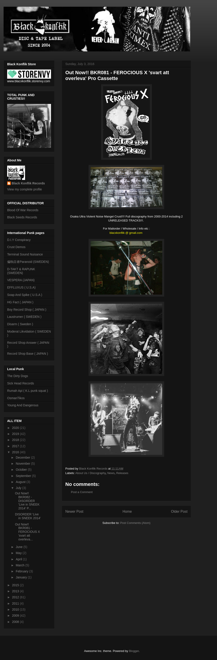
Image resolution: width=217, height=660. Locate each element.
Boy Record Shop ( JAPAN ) (26, 309)
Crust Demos (16, 247)
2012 (16, 597)
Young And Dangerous (22, 405)
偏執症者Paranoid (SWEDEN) (28, 262)
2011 (16, 603)
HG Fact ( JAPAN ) (20, 302)
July (19, 488)
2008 (16, 622)
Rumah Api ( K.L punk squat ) (27, 390)
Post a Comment (82, 492)
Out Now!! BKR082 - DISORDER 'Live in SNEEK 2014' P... (27, 500)
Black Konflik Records (28, 183)
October (22, 469)
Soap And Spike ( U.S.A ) (24, 295)
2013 (16, 591)
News (111, 473)
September (24, 476)
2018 (16, 440)
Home (127, 511)
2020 (16, 428)
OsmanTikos (16, 398)
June (19, 547)
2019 (16, 434)
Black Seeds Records (22, 217)
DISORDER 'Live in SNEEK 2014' (28, 516)
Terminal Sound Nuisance (25, 254)
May (19, 553)
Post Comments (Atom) (135, 523)
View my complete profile (24, 189)
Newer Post (74, 511)
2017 (16, 446)
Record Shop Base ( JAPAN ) (27, 353)
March (20, 565)
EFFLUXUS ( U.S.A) (21, 287)
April (19, 559)
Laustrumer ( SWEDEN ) (24, 316)
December (23, 457)
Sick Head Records (20, 383)
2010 (16, 609)
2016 (16, 452)
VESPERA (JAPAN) (21, 280)
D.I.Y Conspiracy (19, 240)
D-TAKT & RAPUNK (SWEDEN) (21, 271)
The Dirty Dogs (17, 376)
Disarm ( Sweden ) (20, 324)
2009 (16, 615)
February (22, 571)
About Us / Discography (90, 473)
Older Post (179, 511)
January (22, 577)
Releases (122, 473)
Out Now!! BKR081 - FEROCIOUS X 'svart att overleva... (27, 532)
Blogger (134, 651)
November (23, 463)
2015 (16, 585)
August (21, 482)
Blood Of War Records (22, 210)
